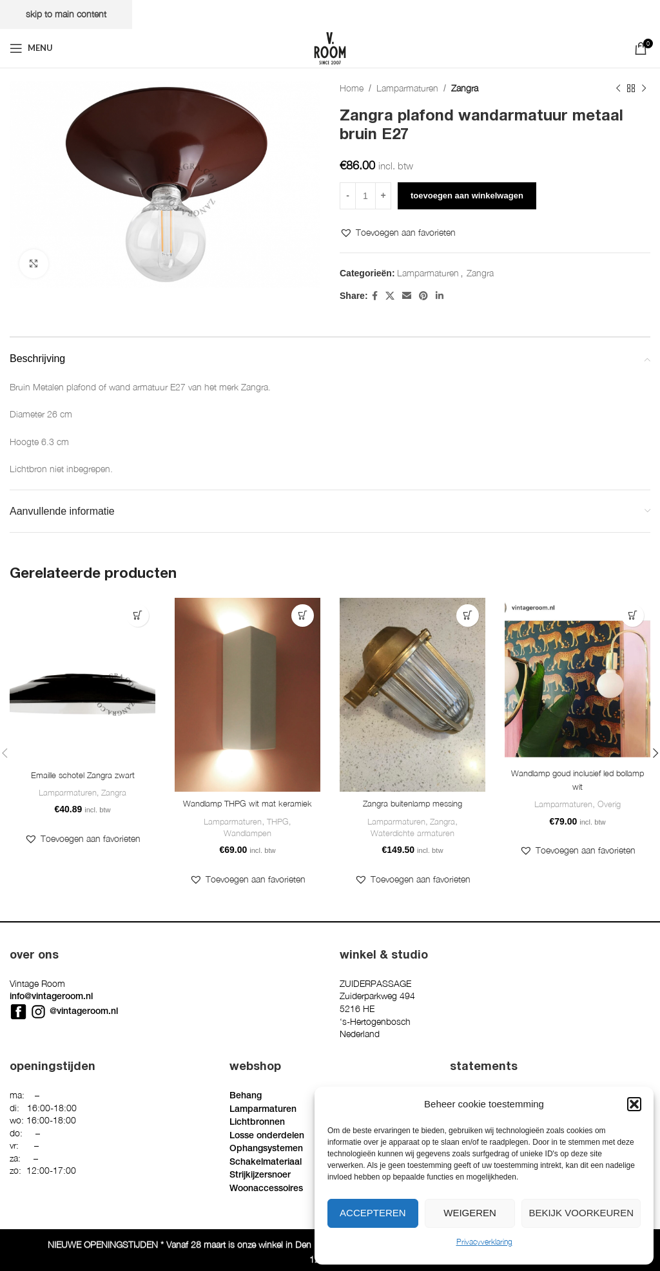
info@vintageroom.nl (51, 998)
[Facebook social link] (375, 295)
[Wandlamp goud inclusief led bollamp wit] (577, 679)
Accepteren (373, 1212)
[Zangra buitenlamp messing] (412, 695)
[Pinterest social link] (423, 295)
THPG (278, 837)
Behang (245, 1098)
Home (352, 87)
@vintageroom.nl (84, 1013)
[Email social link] (406, 295)
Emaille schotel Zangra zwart (82, 775)
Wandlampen (247, 850)
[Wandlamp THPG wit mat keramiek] (247, 695)
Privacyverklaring (484, 1242)
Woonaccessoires (266, 1190)
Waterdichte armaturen (412, 835)
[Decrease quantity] (348, 195)
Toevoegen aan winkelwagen (467, 195)
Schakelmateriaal (265, 1164)
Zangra (464, 87)
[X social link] (390, 295)
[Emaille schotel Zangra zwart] (82, 680)
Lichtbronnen (257, 1124)
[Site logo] (330, 46)
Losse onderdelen (266, 1137)
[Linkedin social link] (439, 295)
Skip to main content (66, 13)
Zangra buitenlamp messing (412, 803)
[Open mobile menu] (31, 48)
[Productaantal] (365, 195)
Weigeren (469, 1212)
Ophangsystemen (266, 1150)
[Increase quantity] (383, 195)
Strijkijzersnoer (260, 1177)
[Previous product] (618, 88)
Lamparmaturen (407, 87)
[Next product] (643, 88)
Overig (609, 806)
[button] (634, 1104)
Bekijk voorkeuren (581, 1212)
